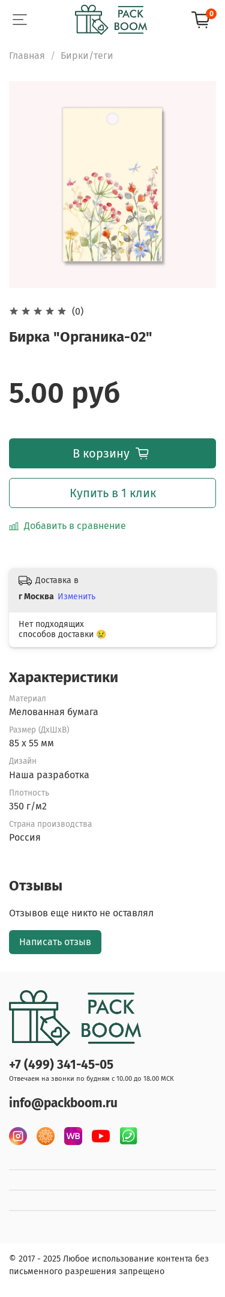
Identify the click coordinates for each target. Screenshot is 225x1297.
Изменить (76, 596)
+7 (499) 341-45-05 (61, 1064)
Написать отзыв (55, 942)
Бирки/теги (87, 55)
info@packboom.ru (63, 1103)
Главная (27, 55)
